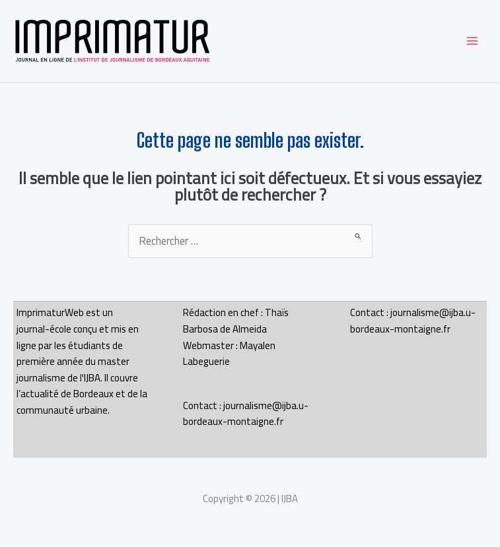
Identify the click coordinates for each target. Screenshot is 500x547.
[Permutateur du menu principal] (472, 41)
